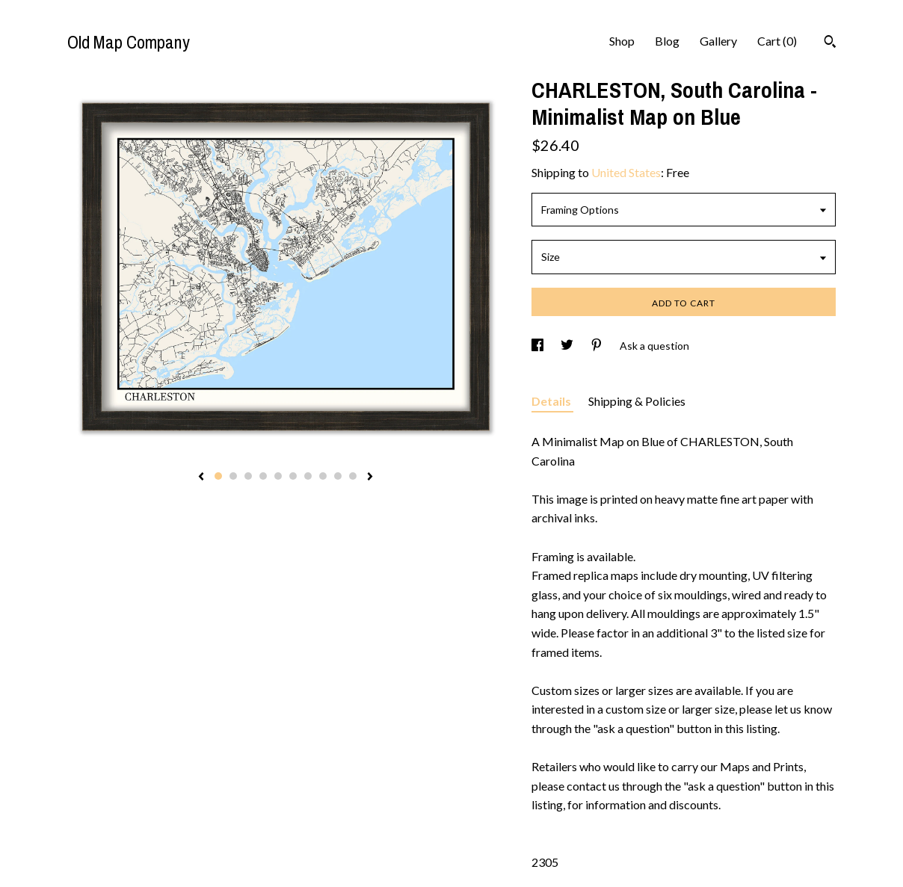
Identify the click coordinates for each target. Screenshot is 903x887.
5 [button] (278, 476)
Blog (667, 41)
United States (626, 172)
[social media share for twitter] (568, 345)
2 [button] (233, 476)
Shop (622, 41)
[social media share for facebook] (538, 345)
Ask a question (654, 345)
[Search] (830, 43)
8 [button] (323, 476)
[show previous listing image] (201, 477)
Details (552, 401)
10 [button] (353, 476)
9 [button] (338, 476)
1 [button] (218, 476)
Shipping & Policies (636, 401)
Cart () (777, 41)
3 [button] (248, 476)
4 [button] (263, 476)
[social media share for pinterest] (598, 345)
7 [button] (308, 476)
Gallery (718, 41)
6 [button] (293, 476)
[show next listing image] (370, 477)
